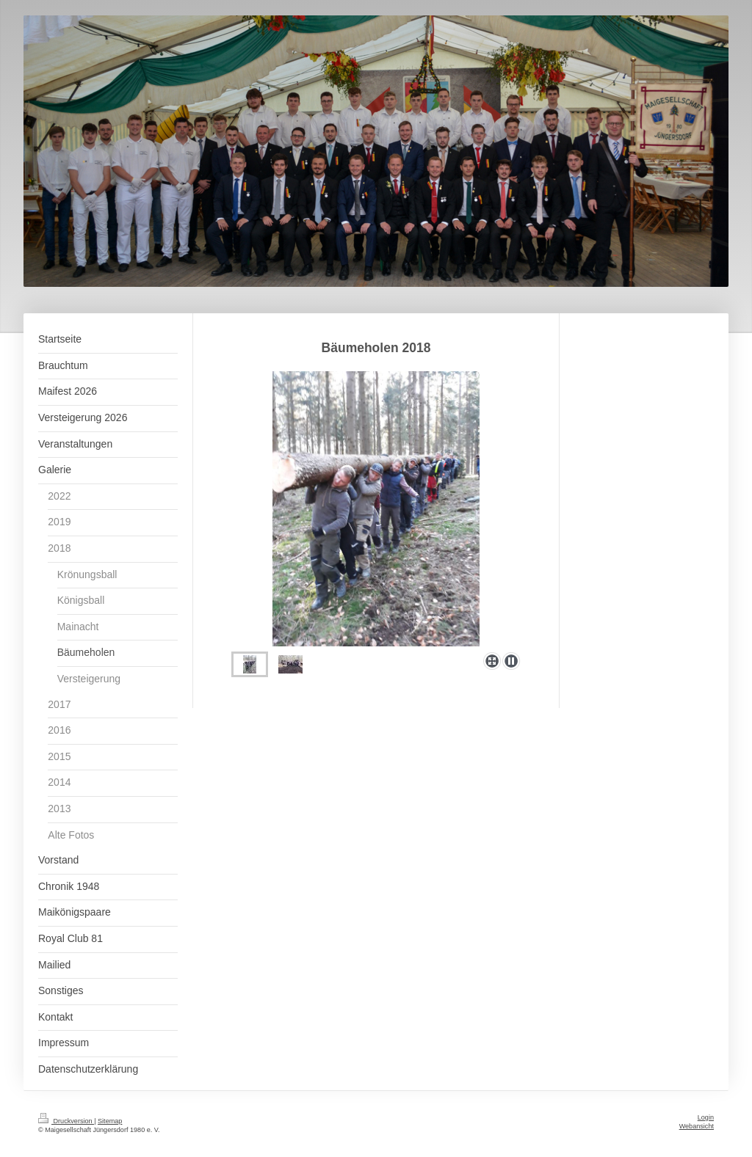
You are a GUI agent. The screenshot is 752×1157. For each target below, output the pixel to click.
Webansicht (696, 1126)
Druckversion (66, 1121)
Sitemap (110, 1121)
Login (706, 1117)
